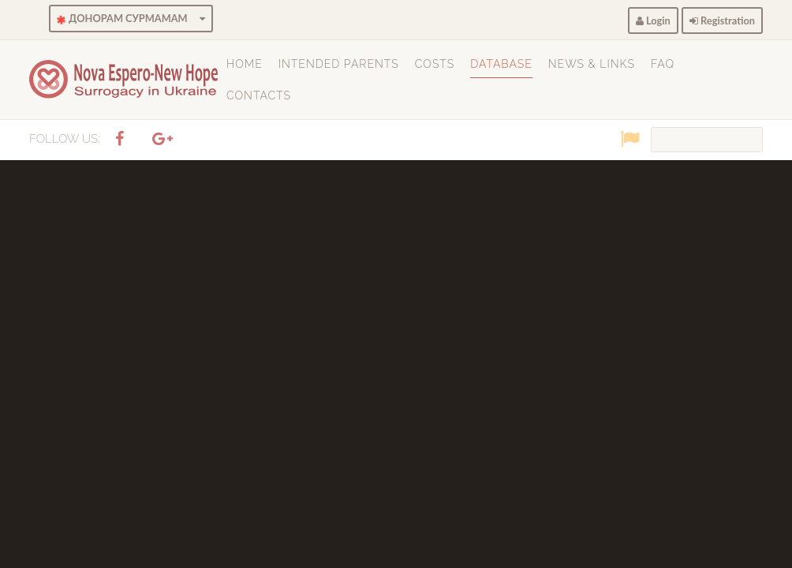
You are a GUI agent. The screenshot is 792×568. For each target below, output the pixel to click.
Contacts (258, 95)
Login (653, 20)
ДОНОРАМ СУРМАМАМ (130, 18)
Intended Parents (338, 64)
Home (244, 64)
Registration (722, 20)
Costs (434, 64)
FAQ (662, 64)
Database (501, 64)
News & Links (591, 64)
